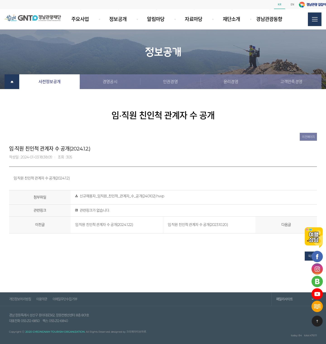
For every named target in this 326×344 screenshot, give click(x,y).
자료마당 (188, 19)
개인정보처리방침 (20, 299)
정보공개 (113, 19)
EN (292, 4)
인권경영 (170, 81)
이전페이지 (308, 136)
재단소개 (226, 19)
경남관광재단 (33, 18)
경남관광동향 (266, 19)
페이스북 (310, 4)
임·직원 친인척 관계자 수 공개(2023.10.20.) (198, 225)
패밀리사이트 (284, 299)
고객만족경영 (291, 81)
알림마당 (150, 19)
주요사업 (80, 19)
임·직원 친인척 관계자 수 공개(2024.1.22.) (104, 225)
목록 (311, 256)
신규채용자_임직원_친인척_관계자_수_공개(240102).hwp (122, 196)
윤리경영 (230, 81)
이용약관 (41, 299)
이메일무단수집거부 (65, 299)
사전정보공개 (49, 81)
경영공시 (110, 81)
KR (279, 4)
